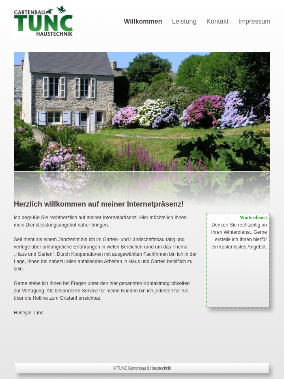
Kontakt (218, 21)
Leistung (185, 21)
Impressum (255, 21)
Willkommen (144, 21)
